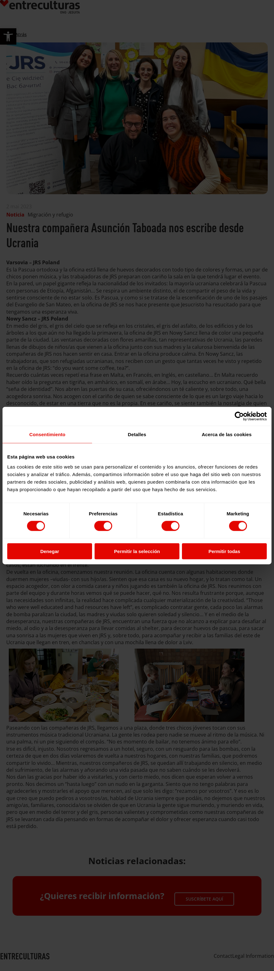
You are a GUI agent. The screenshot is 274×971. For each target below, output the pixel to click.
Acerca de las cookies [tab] (227, 434)
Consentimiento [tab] (47, 434)
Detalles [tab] (137, 434)
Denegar (49, 551)
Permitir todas (224, 551)
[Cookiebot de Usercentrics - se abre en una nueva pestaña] (239, 416)
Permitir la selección (137, 551)
